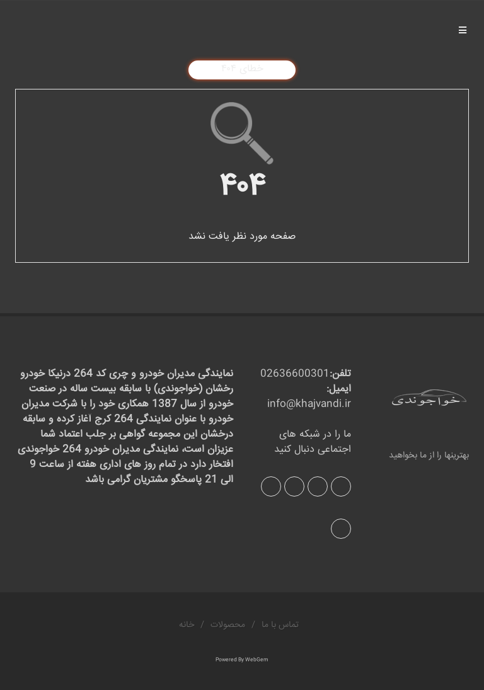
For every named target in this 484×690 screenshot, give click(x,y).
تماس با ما (280, 625)
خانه (186, 625)
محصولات (227, 625)
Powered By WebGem (242, 660)
